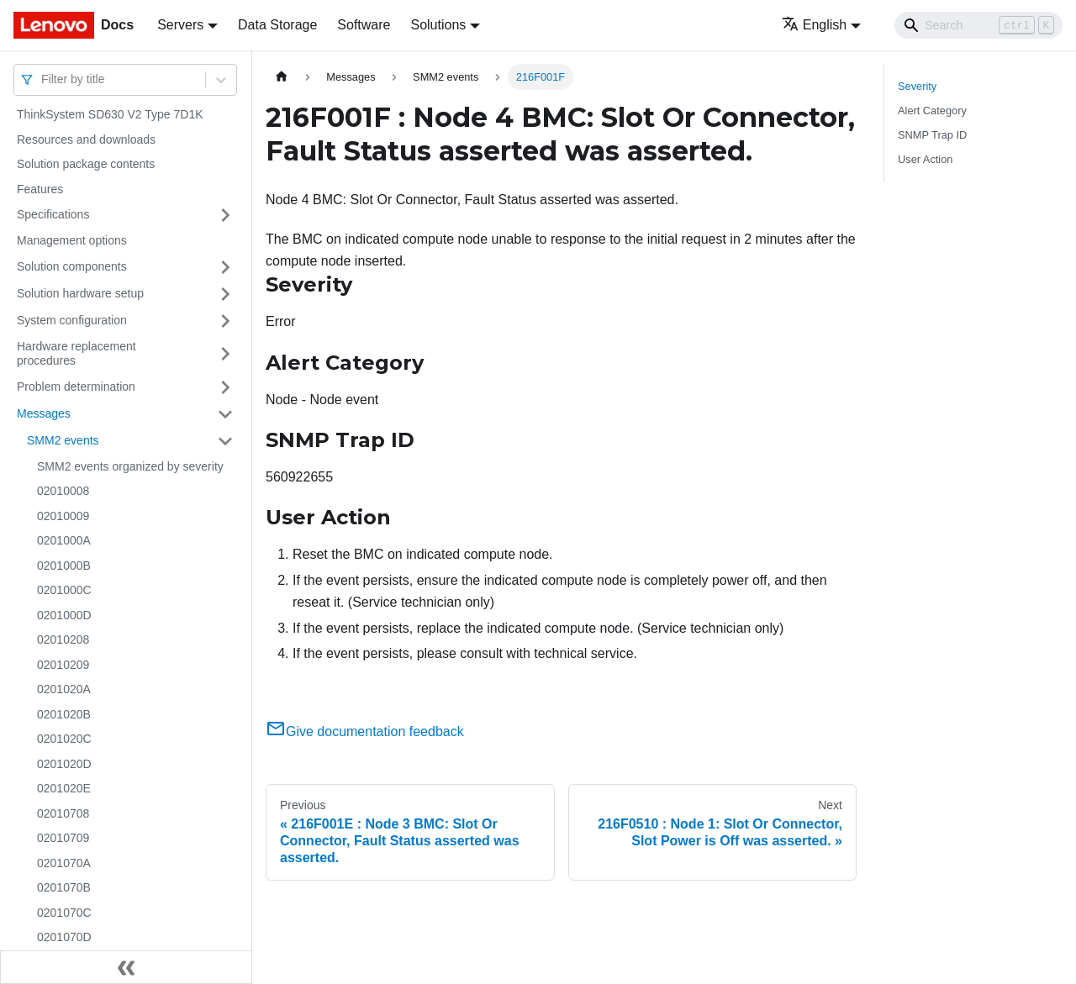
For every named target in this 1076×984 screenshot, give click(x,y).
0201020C (64, 738)
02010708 (63, 813)
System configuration (72, 320)
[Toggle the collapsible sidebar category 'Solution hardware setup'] (225, 294)
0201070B (64, 887)
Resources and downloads (86, 139)
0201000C (64, 590)
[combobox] (43, 79)
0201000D (64, 615)
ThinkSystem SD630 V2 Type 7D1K (110, 114)
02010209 (63, 664)
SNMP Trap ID (932, 135)
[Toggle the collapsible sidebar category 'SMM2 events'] (225, 441)
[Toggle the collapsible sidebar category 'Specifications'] (225, 215)
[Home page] (282, 77)
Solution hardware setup (80, 293)
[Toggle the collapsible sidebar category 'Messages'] (225, 414)
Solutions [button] (438, 25)
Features (40, 189)
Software (363, 25)
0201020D (64, 764)
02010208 (63, 639)
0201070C (64, 912)
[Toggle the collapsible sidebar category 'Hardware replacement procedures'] (225, 354)
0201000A (64, 540)
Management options (72, 240)
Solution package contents (86, 164)
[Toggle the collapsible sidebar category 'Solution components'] (225, 267)
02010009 (63, 516)
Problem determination (76, 386)
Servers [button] (180, 25)
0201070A (64, 863)
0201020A (64, 689)
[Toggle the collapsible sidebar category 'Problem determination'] (225, 387)
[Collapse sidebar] (126, 967)
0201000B (64, 565)
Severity (917, 86)
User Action (925, 159)
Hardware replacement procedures (76, 353)
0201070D (64, 937)
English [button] (814, 25)
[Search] (978, 25)
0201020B (64, 714)
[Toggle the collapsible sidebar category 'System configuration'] (225, 321)
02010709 (63, 838)
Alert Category (932, 110)
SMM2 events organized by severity (130, 466)
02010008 (63, 490)
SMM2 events (63, 440)
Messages (44, 413)
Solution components (72, 266)
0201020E (64, 788)
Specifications (53, 214)
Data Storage (277, 25)
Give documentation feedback (365, 731)
